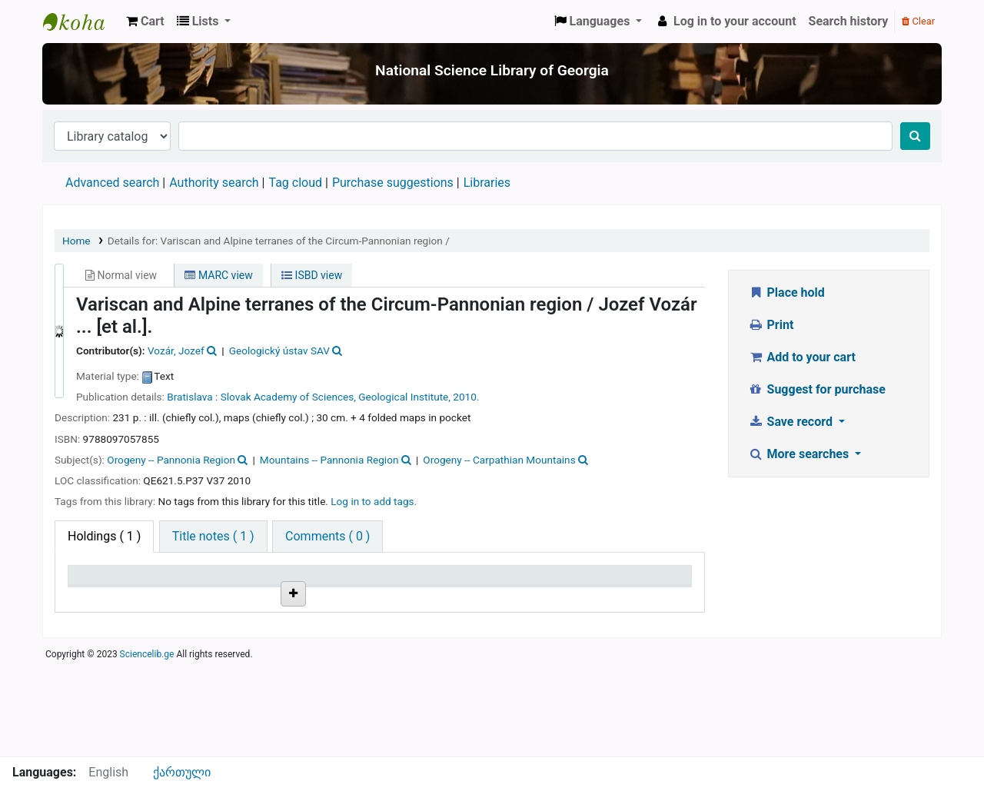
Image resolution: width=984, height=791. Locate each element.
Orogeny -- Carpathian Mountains (499, 460)
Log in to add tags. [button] (374, 501)
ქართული (182, 772)
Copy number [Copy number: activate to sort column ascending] (422, 582)
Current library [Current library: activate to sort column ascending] (217, 582)
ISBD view (311, 275)
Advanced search (112, 182)
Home (76, 240)
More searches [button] (800, 454)
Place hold (786, 292)
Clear (918, 21)
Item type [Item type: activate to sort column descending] (101, 582)
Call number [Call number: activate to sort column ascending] (315, 582)
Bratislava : (192, 397)
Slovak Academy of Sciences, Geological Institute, (335, 397)
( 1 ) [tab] (104, 536)
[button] (145, 21)
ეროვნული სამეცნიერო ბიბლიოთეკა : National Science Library (81, 21)
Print (770, 324)
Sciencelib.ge (147, 748)
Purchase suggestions (393, 182)
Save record (792, 421)
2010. (466, 397)
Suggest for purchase (817, 389)
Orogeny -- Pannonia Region (171, 460)
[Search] (915, 136)
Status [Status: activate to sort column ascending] (510, 582)
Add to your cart (802, 357)
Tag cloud (295, 182)
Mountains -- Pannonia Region (329, 460)
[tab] (213, 536)
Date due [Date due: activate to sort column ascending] (619, 582)
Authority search (213, 182)
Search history (849, 21)
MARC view (218, 275)
